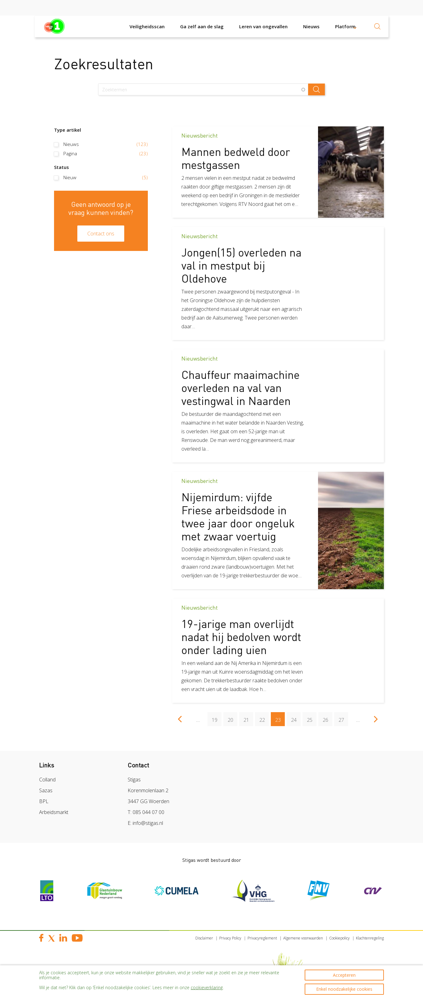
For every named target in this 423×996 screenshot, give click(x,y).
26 (328, 717)
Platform (345, 26)
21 (248, 717)
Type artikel (67, 130)
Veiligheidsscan (147, 26)
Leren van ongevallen (263, 26)
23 (280, 719)
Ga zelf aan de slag (202, 26)
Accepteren (344, 968)
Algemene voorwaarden (303, 938)
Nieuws (311, 26)
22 (264, 717)
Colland (47, 779)
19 (217, 717)
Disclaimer (204, 938)
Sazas (45, 790)
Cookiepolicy (339, 938)
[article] (278, 172)
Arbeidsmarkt (53, 812)
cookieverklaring (207, 983)
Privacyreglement (262, 938)
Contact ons (100, 233)
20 (233, 717)
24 (296, 717)
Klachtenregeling (370, 938)
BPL (43, 801)
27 (343, 717)
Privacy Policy (230, 938)
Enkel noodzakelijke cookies (344, 985)
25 (312, 717)
